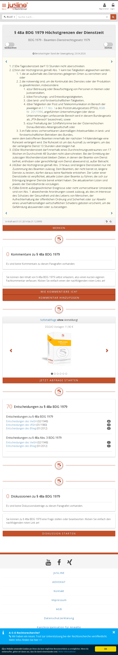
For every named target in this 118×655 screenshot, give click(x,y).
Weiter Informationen (17, 651)
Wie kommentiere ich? (59, 291)
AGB (59, 609)
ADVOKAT (59, 582)
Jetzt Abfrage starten (59, 380)
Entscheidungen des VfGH (21, 424)
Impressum (59, 600)
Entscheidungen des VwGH (21, 421)
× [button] (113, 632)
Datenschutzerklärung (59, 618)
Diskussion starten (59, 533)
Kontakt (59, 591)
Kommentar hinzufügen (59, 297)
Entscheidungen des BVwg (21, 428)
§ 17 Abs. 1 (49, 108)
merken (59, 228)
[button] (6, 61)
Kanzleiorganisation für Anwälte (59, 627)
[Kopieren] (110, 222)
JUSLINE (59, 573)
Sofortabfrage (48, 320)
